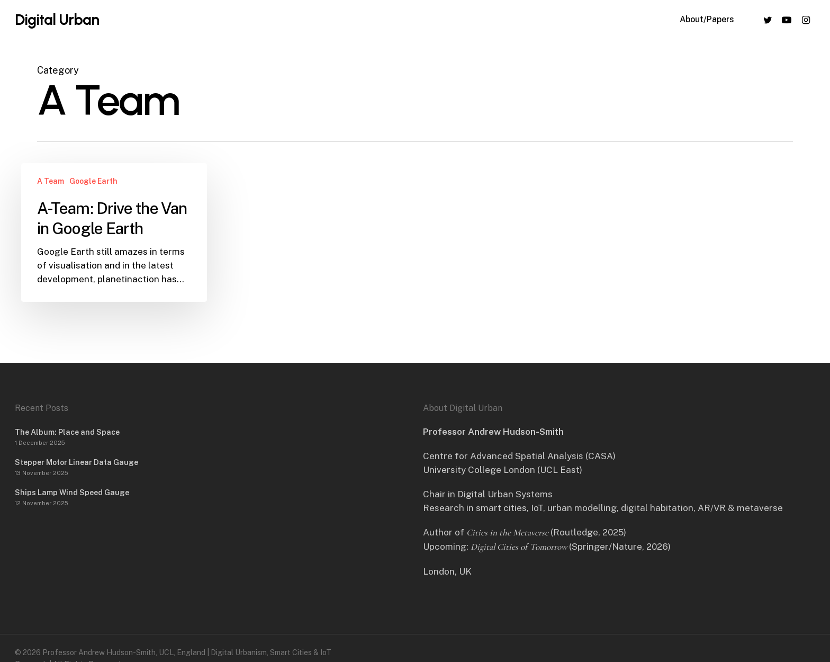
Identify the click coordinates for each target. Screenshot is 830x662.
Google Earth (93, 181)
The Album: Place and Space (67, 432)
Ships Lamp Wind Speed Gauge (72, 492)
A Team (50, 181)
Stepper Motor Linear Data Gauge (76, 462)
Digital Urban (57, 22)
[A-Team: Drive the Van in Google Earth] (114, 232)
